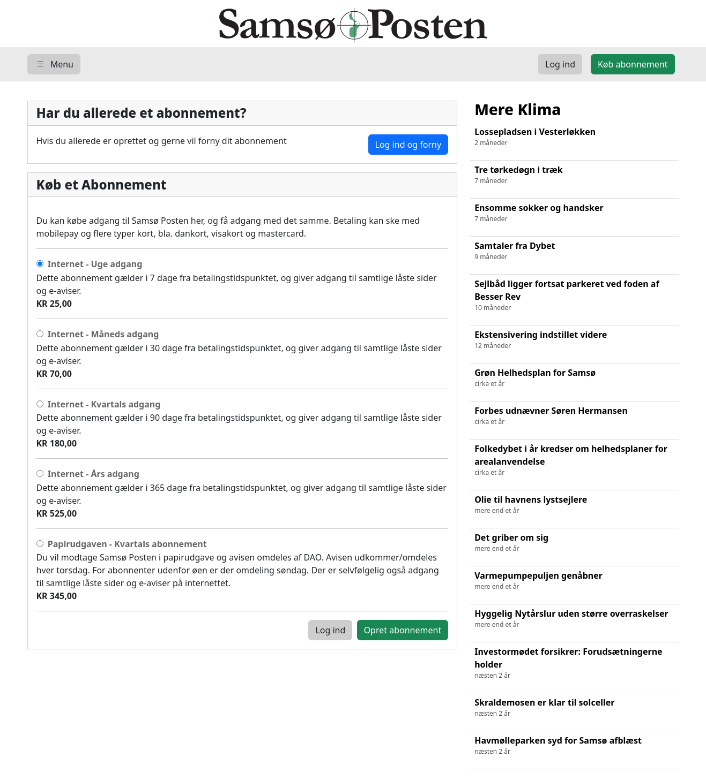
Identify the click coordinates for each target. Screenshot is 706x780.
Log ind (330, 630)
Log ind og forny (408, 144)
